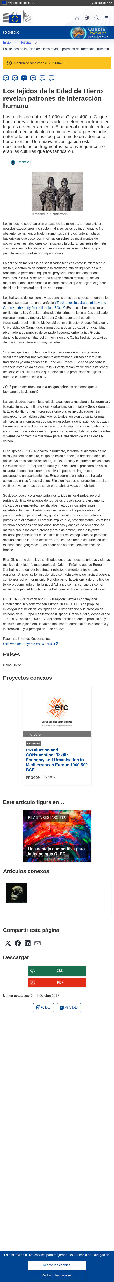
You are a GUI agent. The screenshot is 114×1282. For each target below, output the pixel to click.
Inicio (7, 42)
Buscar (96, 17)
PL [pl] (51, 77)
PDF (60, 982)
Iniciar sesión (76, 17)
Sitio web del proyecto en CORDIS (29, 644)
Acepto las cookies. (57, 1265)
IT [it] (42, 77)
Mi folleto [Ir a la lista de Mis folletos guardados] (69, 1008)
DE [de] (6, 77)
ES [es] (24, 77)
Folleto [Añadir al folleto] (43, 1007)
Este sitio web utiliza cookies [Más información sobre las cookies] (25, 1255)
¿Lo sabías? (102, 3)
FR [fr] (33, 77)
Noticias (25, 42)
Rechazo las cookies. (57, 1275)
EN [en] (15, 77)
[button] (86, 17)
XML (60, 970)
